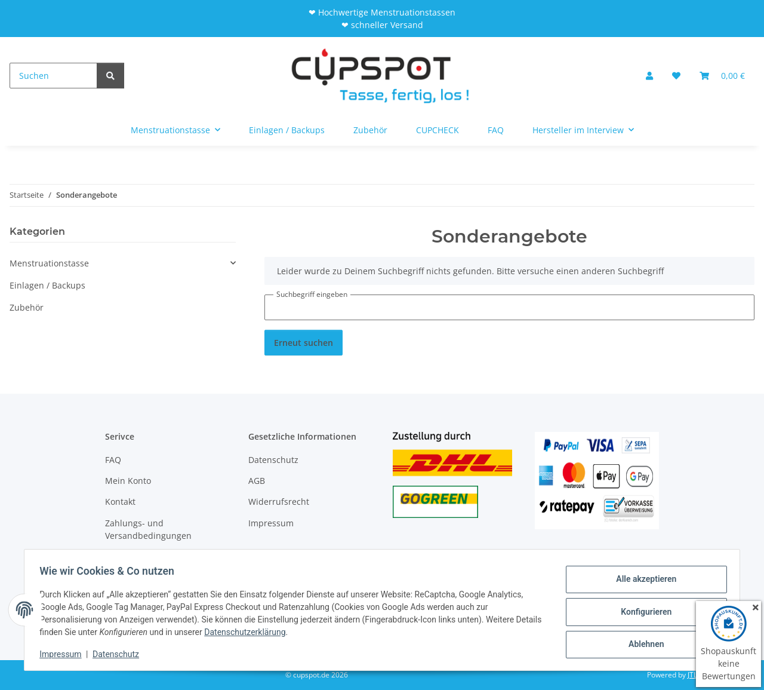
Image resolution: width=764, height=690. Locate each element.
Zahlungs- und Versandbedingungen (148, 529)
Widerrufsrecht (278, 501)
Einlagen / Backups (47, 285)
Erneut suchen (303, 342)
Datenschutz (120, 654)
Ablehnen (642, 643)
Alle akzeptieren (642, 580)
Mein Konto (128, 480)
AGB (256, 480)
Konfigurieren (642, 612)
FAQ (496, 130)
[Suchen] (53, 75)
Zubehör (27, 307)
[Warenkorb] (722, 75)
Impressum (64, 654)
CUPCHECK (437, 130)
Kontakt (120, 501)
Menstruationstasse (49, 263)
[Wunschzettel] (676, 75)
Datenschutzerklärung (276, 632)
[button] (649, 75)
